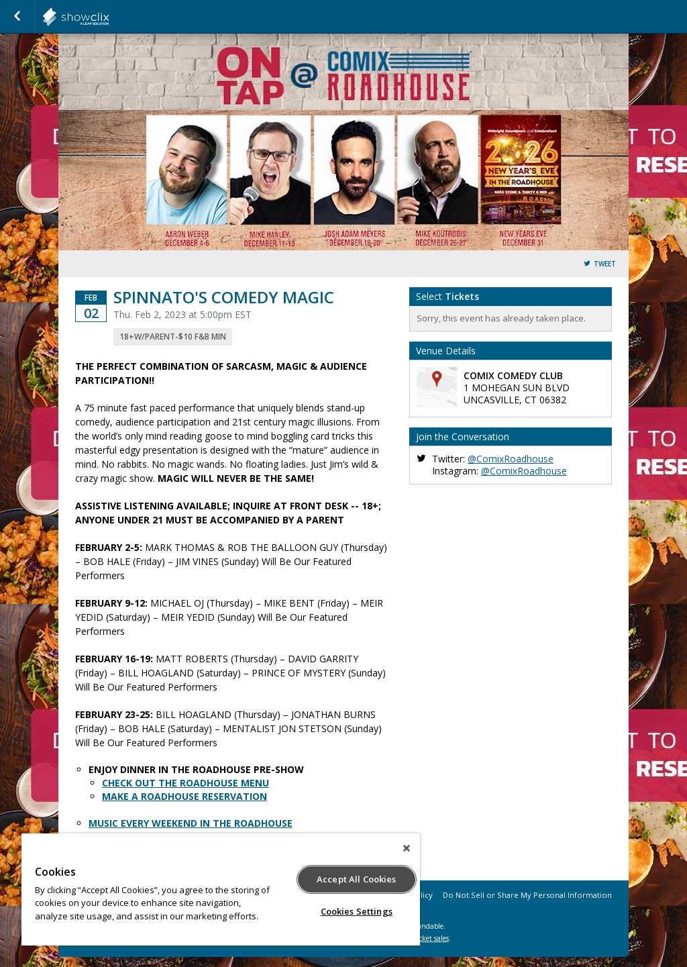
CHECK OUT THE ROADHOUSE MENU (185, 782)
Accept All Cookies (356, 879)
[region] (220, 889)
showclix (109, 17)
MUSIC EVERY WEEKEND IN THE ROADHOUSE (191, 823)
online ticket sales (420, 938)
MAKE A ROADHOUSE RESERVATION (184, 796)
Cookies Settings (356, 911)
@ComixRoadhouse (510, 458)
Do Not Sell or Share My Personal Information (527, 895)
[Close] (407, 848)
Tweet (605, 264)
